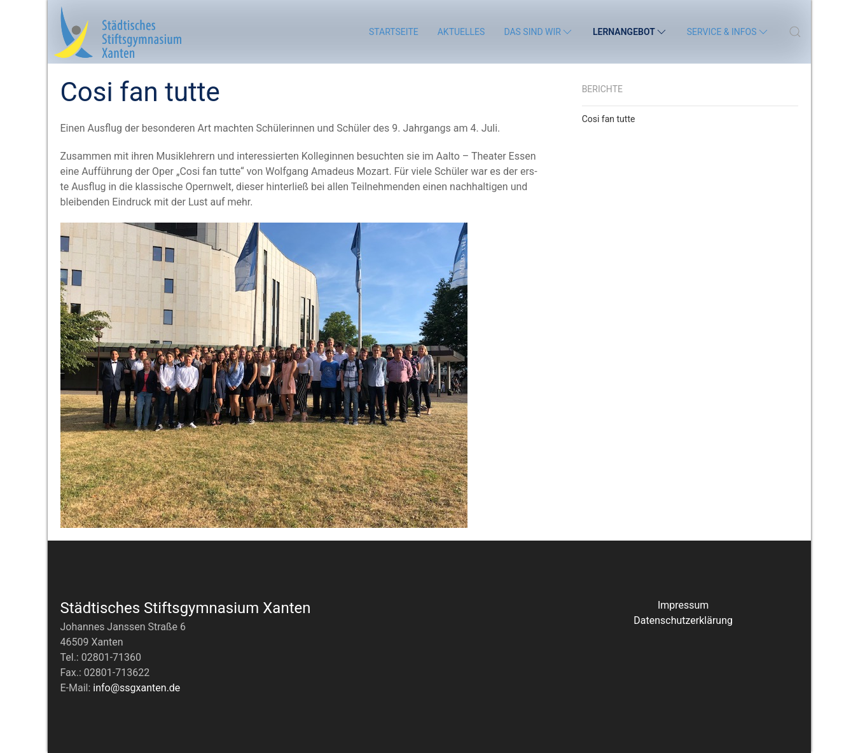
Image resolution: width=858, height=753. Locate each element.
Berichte (602, 89)
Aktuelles (461, 32)
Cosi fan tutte (608, 119)
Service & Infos (728, 31)
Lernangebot (630, 31)
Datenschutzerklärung (683, 620)
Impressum (683, 605)
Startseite (394, 32)
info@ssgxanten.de (136, 688)
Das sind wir (539, 31)
